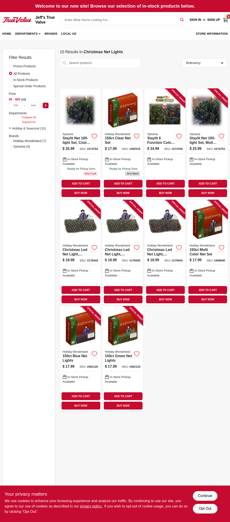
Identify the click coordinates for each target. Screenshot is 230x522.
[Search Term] (123, 19)
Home (6, 33)
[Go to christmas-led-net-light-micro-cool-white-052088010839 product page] (122, 252)
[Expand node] (10, 128)
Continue (205, 496)
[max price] (33, 105)
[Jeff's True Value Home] (17, 20)
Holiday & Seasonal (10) (29, 128)
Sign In (195, 19)
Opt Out (205, 508)
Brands (51, 33)
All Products (21, 73)
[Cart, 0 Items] (225, 19)
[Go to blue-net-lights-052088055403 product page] (80, 358)
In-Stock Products (25, 80)
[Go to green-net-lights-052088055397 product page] (122, 358)
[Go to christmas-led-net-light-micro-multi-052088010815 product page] (165, 252)
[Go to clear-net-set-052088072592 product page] (122, 144)
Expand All (28, 122)
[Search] (182, 19)
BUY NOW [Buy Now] (80, 193)
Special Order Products (29, 86)
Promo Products (24, 66)
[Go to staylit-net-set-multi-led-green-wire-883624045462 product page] (207, 144)
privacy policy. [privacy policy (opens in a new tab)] (91, 506)
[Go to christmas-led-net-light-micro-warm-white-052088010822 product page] (80, 252)
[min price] (16, 105)
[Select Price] (46, 105)
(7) (29, 141)
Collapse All (28, 117)
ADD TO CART (81, 183)
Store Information (212, 33)
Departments (26, 33)
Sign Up (213, 19)
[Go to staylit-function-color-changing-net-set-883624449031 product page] (165, 144)
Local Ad (68, 33)
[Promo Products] (10, 66)
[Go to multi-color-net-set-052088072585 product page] (207, 252)
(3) (21, 146)
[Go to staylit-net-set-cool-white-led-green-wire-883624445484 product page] (80, 144)
